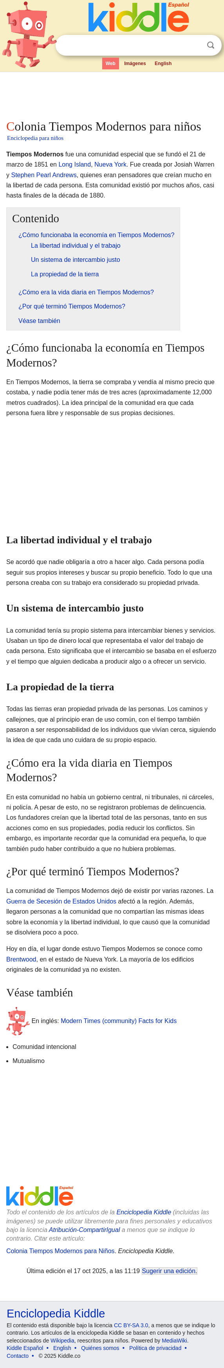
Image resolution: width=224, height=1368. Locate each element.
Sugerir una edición (168, 1271)
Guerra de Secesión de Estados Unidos (61, 901)
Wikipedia (62, 1340)
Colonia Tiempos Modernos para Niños (60, 1251)
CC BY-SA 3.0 (131, 1325)
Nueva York (110, 164)
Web (111, 63)
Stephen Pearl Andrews (43, 175)
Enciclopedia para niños (35, 138)
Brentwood (21, 959)
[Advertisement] (112, 94)
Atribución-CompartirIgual (84, 1229)
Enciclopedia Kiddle (143, 1212)
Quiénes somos (100, 1348)
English (163, 63)
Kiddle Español (25, 1348)
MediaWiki (174, 1340)
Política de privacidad (155, 1348)
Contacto (18, 1356)
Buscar (210, 45)
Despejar (194, 45)
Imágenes (135, 63)
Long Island (74, 164)
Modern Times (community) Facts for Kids (119, 1021)
